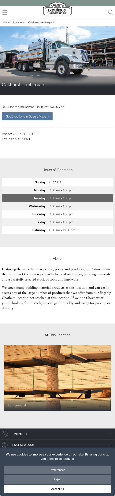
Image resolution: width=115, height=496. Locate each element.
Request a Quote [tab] (23, 445)
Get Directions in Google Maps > (27, 116)
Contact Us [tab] (19, 434)
